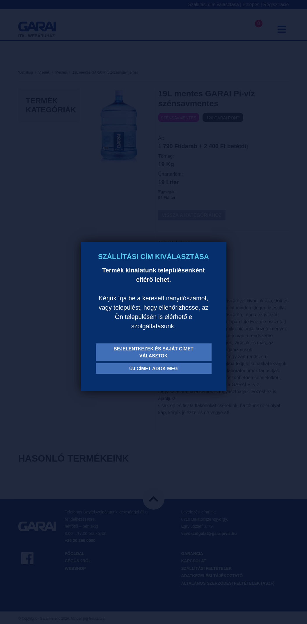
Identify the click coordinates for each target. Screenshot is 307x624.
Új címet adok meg (153, 368)
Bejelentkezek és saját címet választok (153, 352)
